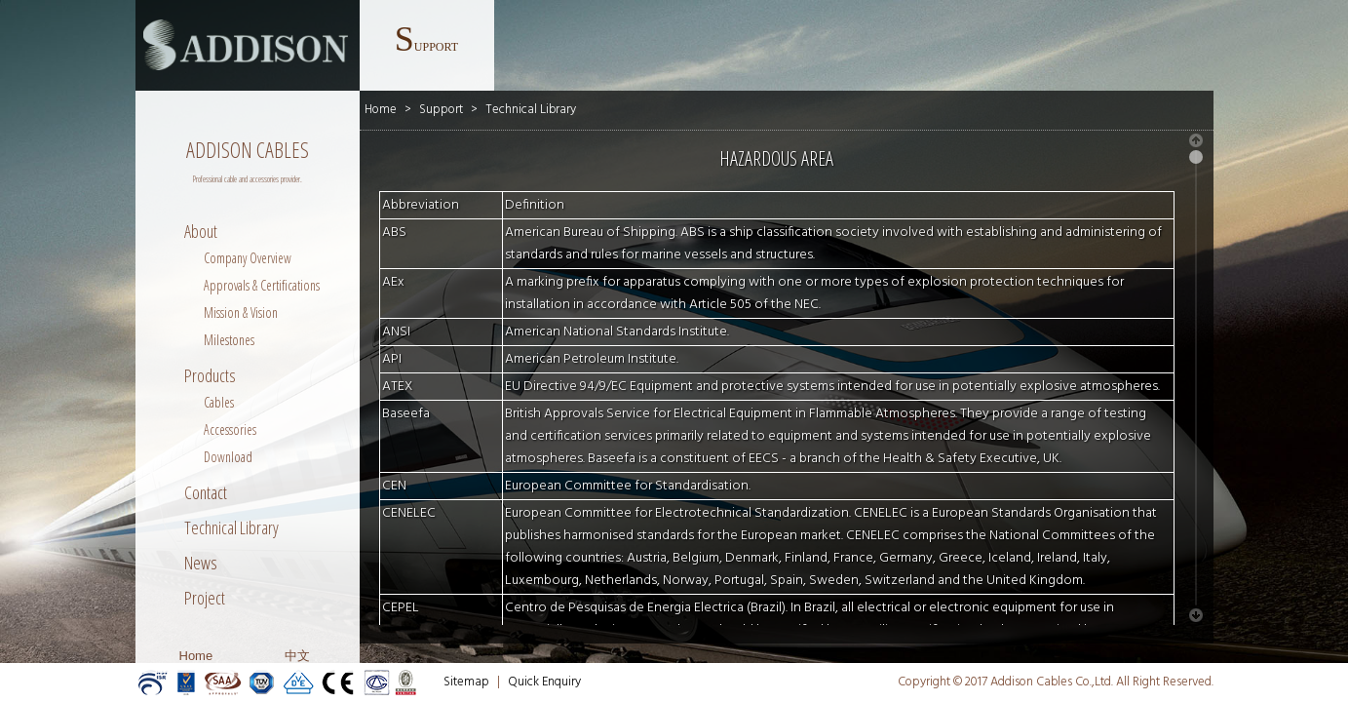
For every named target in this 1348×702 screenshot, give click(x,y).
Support (441, 109)
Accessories (230, 429)
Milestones (229, 340)
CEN (394, 486)
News (200, 562)
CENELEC (409, 513)
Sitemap (466, 682)
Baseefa (406, 414)
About (200, 231)
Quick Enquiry (544, 682)
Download (228, 457)
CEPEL (400, 608)
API (392, 359)
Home (196, 655)
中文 (297, 655)
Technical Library (231, 527)
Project (204, 597)
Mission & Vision (241, 312)
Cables (219, 402)
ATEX (397, 386)
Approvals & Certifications (262, 285)
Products (210, 375)
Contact (205, 492)
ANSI (396, 332)
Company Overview (247, 258)
